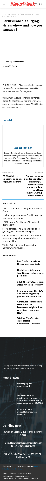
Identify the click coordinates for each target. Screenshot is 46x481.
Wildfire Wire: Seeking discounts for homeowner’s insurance (28, 321)
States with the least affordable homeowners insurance (27, 412)
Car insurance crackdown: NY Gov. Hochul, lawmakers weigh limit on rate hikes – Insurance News (22, 238)
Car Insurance (12, 14)
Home (4, 14)
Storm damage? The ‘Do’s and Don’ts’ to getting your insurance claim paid (30, 294)
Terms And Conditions (14, 469)
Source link (7, 120)
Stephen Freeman (16, 62)
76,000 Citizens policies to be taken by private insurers (12, 179)
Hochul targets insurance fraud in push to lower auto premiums (30, 273)
